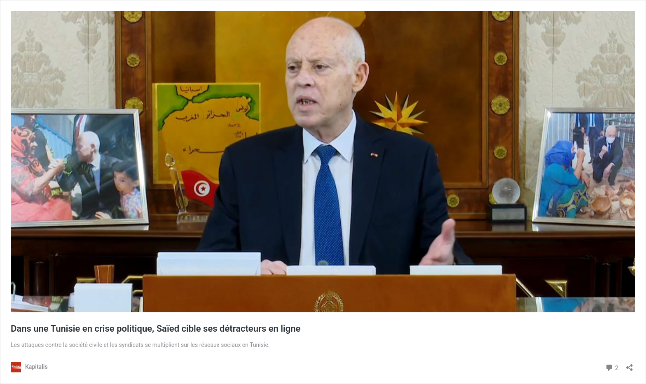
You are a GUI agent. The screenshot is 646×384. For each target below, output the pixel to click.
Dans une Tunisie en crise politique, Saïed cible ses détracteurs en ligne (155, 328)
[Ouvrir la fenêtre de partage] (629, 364)
